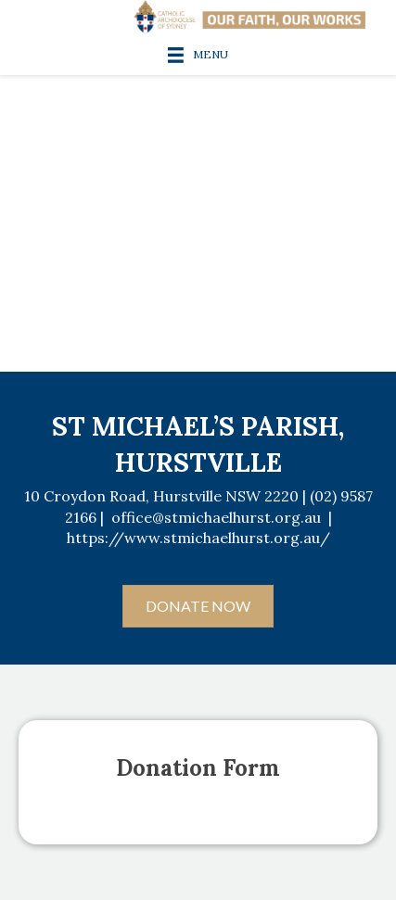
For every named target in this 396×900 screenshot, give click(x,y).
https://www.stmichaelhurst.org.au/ (198, 537)
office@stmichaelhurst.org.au (216, 517)
